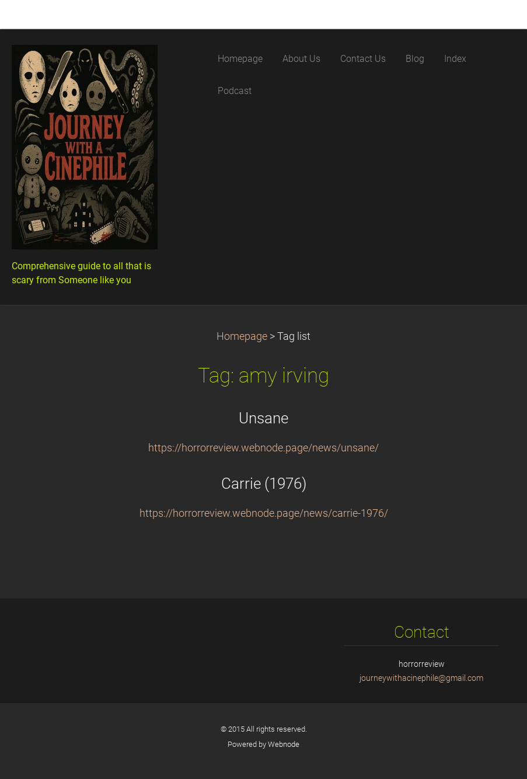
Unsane (263, 418)
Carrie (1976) (263, 483)
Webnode (283, 744)
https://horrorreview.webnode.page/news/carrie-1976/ (263, 513)
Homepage (242, 336)
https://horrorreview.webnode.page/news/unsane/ (263, 448)
